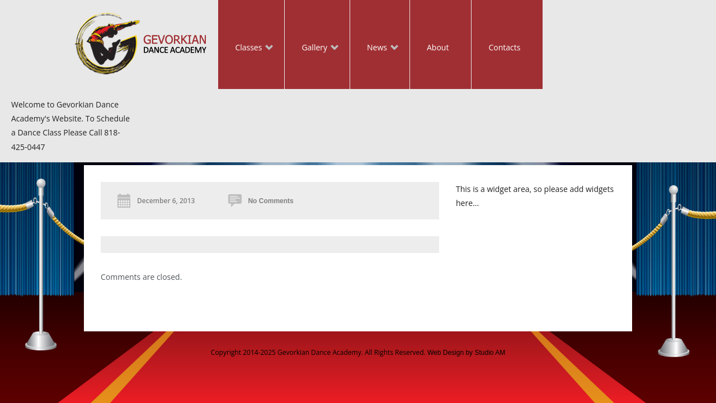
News (374, 48)
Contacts (504, 47)
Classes (245, 48)
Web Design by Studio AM (466, 353)
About (438, 47)
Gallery (311, 48)
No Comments (270, 201)
